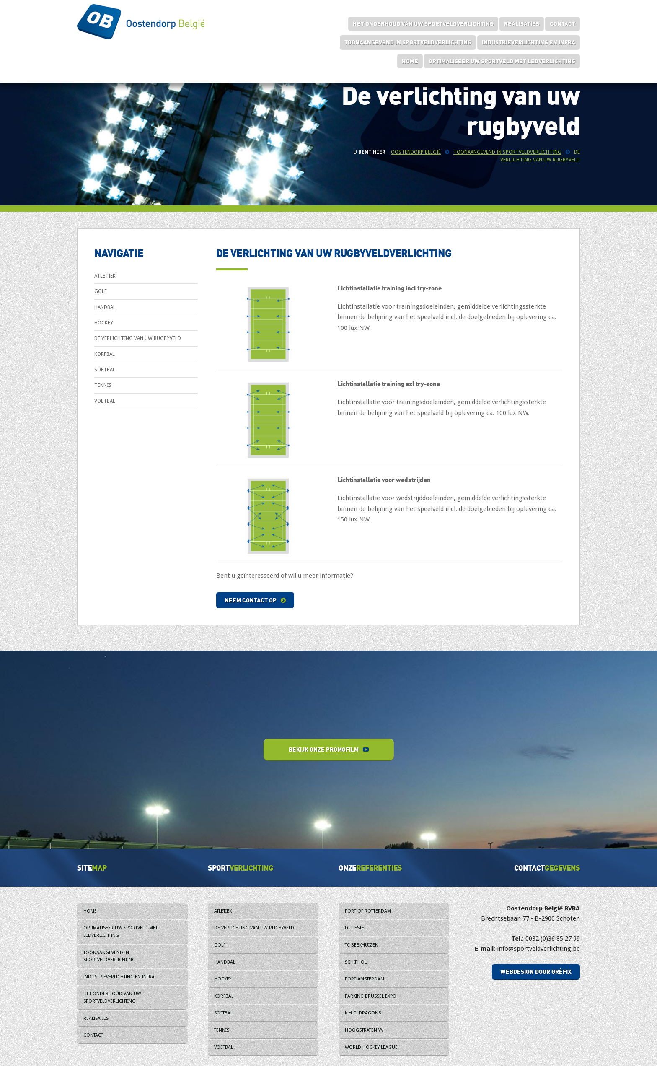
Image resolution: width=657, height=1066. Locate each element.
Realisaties (521, 23)
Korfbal (104, 354)
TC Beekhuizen (361, 945)
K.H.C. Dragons (363, 1013)
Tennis (102, 385)
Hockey (103, 323)
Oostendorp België (416, 152)
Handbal (105, 307)
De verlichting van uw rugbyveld (137, 338)
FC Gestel (355, 928)
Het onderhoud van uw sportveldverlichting (423, 23)
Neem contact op (255, 600)
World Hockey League (371, 1047)
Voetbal (104, 401)
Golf (100, 291)
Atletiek (105, 276)
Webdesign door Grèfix (536, 971)
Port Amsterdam (364, 979)
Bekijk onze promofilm (329, 749)
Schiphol (356, 962)
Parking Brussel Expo (370, 996)
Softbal (104, 370)
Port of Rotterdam (368, 911)
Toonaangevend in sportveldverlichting (407, 42)
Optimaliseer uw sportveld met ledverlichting (502, 61)
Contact (562, 23)
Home (410, 61)
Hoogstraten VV (364, 1030)
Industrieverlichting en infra (528, 42)
